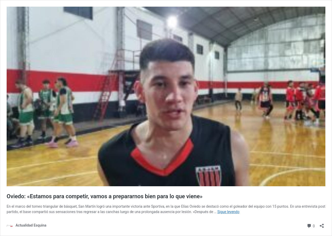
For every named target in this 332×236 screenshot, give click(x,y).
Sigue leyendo (228, 212)
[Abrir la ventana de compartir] (321, 224)
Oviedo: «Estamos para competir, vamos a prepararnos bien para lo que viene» (105, 196)
